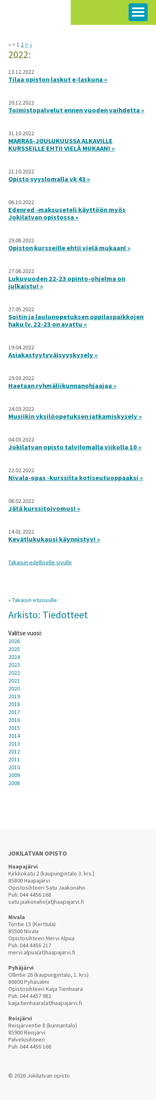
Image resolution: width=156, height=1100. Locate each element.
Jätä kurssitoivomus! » (44, 508)
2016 (14, 720)
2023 (14, 664)
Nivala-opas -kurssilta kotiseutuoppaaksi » (75, 477)
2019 (14, 696)
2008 (14, 783)
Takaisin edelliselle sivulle (40, 562)
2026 (14, 641)
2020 (14, 688)
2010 (14, 767)
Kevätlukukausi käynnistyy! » (54, 539)
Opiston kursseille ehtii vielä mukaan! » (69, 248)
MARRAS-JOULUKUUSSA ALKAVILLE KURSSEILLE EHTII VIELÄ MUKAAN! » (61, 144)
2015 (14, 728)
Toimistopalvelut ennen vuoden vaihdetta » (76, 110)
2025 (14, 649)
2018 (14, 704)
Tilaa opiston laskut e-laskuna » (57, 79)
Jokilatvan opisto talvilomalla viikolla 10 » (74, 447)
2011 (14, 759)
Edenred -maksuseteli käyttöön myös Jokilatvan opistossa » (67, 213)
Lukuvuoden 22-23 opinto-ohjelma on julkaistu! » (66, 282)
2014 (14, 735)
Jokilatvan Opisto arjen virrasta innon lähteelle (35, 16)
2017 (14, 712)
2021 (14, 680)
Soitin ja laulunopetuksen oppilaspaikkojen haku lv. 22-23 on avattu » (76, 320)
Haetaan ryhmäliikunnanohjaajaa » (62, 385)
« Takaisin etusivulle (32, 600)
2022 (14, 672)
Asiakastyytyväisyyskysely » (53, 355)
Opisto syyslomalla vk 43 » (49, 179)
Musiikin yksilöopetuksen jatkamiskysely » (75, 416)
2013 (14, 743)
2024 (14, 657)
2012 (14, 751)
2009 (14, 775)
